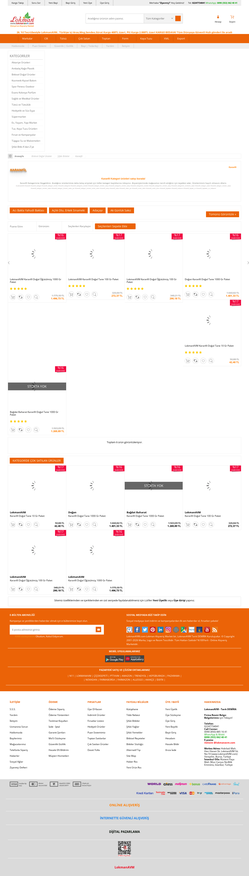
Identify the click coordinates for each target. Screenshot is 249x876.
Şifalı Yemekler (134, 732)
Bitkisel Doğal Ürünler (23, 74)
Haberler (14, 755)
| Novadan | (92, 679)
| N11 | (72, 675)
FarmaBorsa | (108, 679)
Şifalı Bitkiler (133, 721)
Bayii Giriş (170, 732)
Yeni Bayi (53, 2)
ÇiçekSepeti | (102, 675)
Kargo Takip (18, 2)
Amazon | (128, 675)
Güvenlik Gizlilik (57, 744)
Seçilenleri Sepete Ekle (115, 226)
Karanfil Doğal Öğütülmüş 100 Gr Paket (31, 580)
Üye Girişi (179, 600)
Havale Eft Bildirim (59, 750)
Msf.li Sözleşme (57, 738)
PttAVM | (116, 675)
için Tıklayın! (218, 717)
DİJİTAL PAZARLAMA (124, 832)
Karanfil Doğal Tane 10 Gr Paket (27, 516)
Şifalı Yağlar (132, 726)
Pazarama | (174, 675)
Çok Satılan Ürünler (98, 744)
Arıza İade (170, 750)
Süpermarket (19, 116)
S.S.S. (13, 709)
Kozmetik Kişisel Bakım (24, 80)
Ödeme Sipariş (57, 709)
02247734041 (198, 2)
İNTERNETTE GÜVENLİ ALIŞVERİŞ (124, 818)
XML (166, 38)
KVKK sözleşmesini (25, 636)
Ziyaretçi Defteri (18, 767)
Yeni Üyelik (160, 600)
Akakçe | (151, 679)
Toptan (106, 38)
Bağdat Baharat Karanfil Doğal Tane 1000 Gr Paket (34, 413)
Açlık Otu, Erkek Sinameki (68, 210)
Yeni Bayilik (171, 726)
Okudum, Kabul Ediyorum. (36, 636)
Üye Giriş (104, 2)
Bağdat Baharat (137, 512)
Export (181, 38)
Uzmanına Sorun (19, 726)
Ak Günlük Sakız (120, 210)
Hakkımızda (18, 46)
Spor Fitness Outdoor (23, 86)
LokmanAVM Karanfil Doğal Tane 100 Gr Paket (93, 279)
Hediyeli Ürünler (96, 726)
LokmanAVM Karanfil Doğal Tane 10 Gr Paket (209, 345)
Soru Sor (36, 2)
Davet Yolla (94, 750)
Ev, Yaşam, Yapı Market (24, 122)
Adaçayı (98, 210)
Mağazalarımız (18, 744)
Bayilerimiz (16, 738)
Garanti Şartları (57, 732)
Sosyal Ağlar (16, 761)
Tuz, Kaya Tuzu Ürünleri (24, 128)
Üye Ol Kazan (95, 709)
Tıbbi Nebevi (133, 715)
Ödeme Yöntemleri (59, 715)
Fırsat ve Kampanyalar (24, 134)
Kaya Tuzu (146, 38)
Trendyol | (141, 675)
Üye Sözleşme (173, 715)
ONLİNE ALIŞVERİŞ (124, 805)
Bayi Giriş (70, 2)
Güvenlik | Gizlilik (63, 46)
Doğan (72, 512)
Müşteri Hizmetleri (59, 755)
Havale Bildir (172, 744)
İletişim (126, 46)
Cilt (46, 38)
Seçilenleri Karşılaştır (79, 226)
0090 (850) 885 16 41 (215, 731)
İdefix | (161, 679)
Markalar (27, 38)
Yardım (110, 46)
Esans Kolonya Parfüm (24, 92)
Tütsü (63, 38)
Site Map (131, 755)
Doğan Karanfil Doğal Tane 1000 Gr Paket (207, 279)
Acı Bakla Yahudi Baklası (28, 210)
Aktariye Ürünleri (21, 62)
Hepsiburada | (158, 675)
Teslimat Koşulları (58, 721)
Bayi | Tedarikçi (89, 46)
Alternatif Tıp (133, 750)
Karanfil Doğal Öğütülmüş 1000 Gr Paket (90, 580)
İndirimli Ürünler (96, 715)
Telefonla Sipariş (19, 750)
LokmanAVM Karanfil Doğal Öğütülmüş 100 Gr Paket (152, 280)
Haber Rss (132, 761)
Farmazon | (125, 679)
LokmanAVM (18, 512)
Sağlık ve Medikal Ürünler (25, 98)
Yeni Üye (87, 2)
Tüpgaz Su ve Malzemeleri (26, 140)
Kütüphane (132, 709)
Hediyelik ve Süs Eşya (23, 110)
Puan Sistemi (39, 46)
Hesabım (170, 738)
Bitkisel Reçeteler (135, 738)
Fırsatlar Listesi (96, 721)
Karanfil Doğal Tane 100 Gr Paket (203, 516)
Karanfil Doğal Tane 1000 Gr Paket (87, 516)
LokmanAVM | (85, 675)
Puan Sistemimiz (96, 732)
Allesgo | (139, 679)
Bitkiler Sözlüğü (134, 744)
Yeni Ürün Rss (133, 767)
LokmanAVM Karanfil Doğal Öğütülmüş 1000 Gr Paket (35, 280)
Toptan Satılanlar (97, 738)
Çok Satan (84, 38)
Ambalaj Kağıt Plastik (23, 68)
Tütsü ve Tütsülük (21, 104)
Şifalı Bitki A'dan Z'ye (23, 146)
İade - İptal (54, 726)
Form (125, 38)
